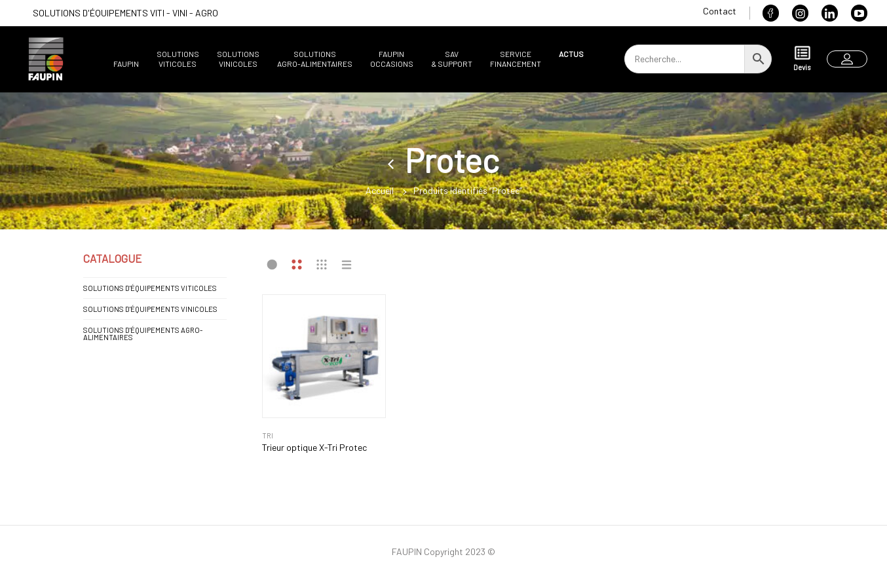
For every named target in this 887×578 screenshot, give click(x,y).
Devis (801, 58)
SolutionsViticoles (178, 58)
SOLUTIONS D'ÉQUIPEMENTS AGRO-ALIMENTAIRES (142, 333)
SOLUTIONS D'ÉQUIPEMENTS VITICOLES (150, 288)
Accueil (380, 190)
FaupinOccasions (391, 58)
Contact (719, 10)
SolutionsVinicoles (238, 58)
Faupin (126, 63)
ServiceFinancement (515, 58)
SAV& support (451, 58)
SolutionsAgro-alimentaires (314, 58)
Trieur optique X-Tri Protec (314, 447)
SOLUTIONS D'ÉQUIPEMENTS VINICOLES (150, 309)
